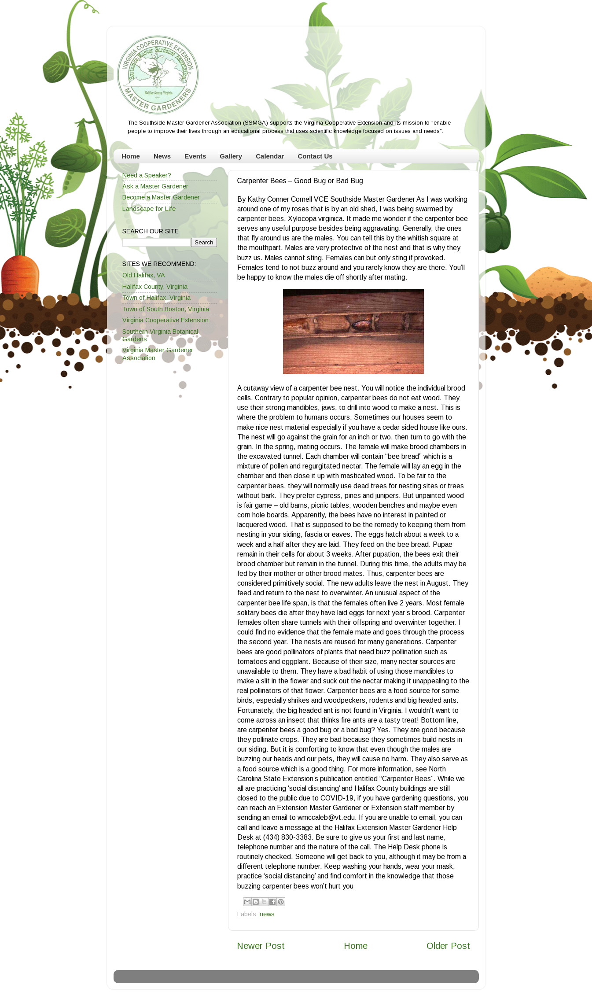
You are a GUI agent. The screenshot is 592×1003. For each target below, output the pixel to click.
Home (130, 156)
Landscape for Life (149, 208)
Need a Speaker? (146, 175)
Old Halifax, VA (143, 275)
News (162, 156)
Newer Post (261, 946)
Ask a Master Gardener (155, 186)
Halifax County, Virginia (155, 286)
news (267, 914)
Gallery (231, 156)
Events (195, 156)
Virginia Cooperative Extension (165, 320)
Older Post (448, 946)
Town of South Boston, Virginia (165, 309)
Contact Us (315, 156)
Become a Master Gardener (161, 197)
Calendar (270, 156)
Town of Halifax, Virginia (156, 297)
